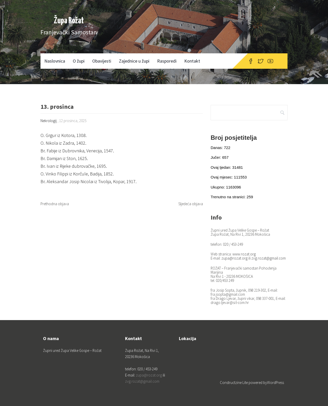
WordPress (275, 382)
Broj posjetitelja (234, 137)
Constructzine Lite (234, 382)
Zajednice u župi (134, 61)
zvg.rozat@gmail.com (268, 258)
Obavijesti (101, 61)
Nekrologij (48, 120)
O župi (79, 61)
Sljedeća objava (190, 203)
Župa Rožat (69, 21)
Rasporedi (167, 61)
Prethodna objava (54, 203)
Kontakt (192, 61)
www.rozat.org (244, 254)
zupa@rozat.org (234, 258)
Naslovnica (54, 61)
